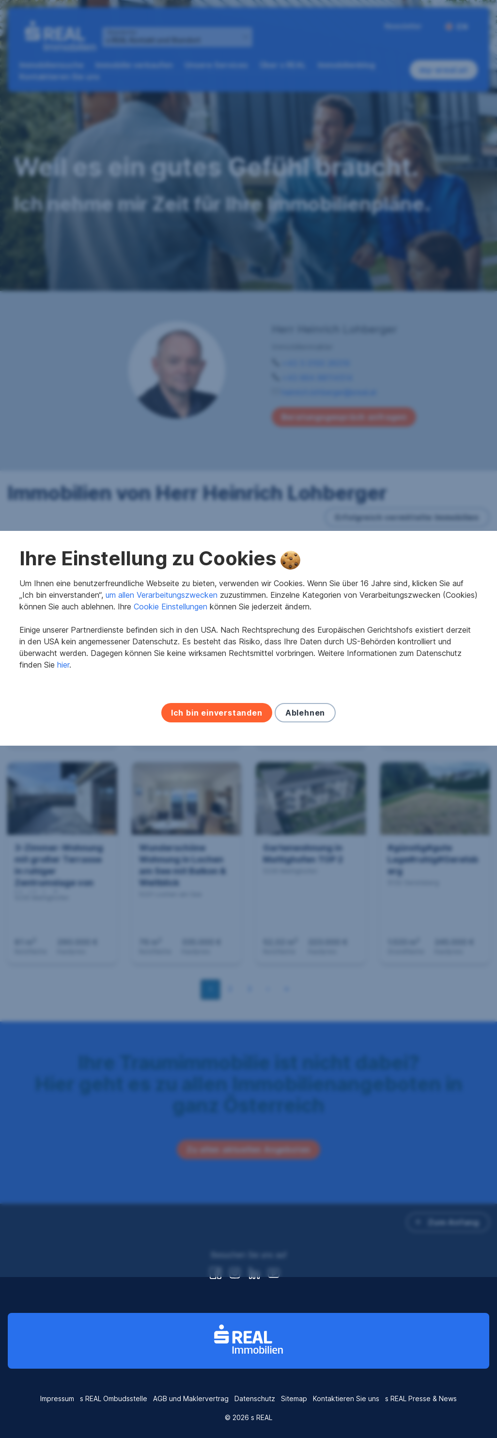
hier (63, 746)
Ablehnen (305, 794)
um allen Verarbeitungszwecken (161, 676)
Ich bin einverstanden (217, 794)
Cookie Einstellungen (170, 687)
